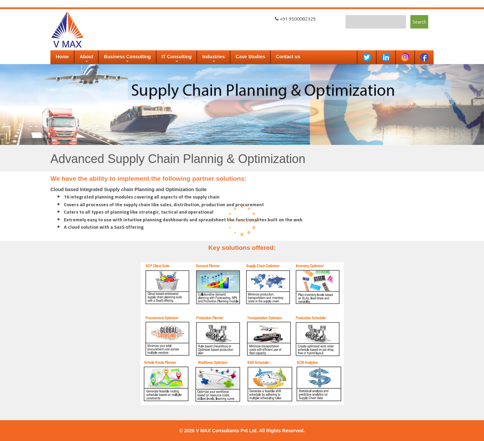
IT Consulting (177, 58)
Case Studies (250, 56)
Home (62, 56)
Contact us (288, 56)
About (86, 58)
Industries (213, 58)
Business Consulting (127, 58)
